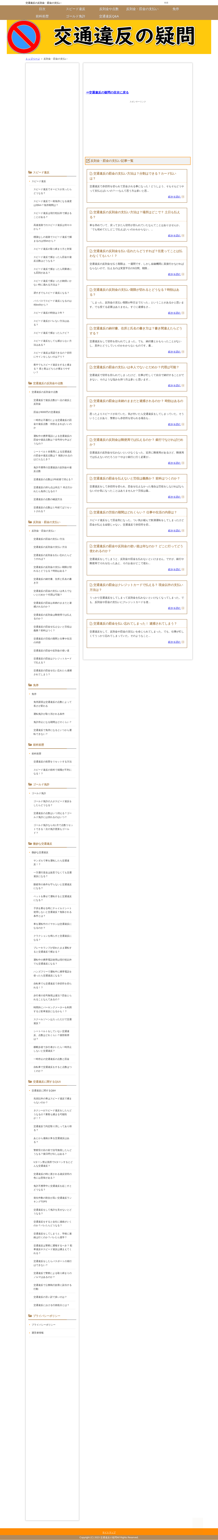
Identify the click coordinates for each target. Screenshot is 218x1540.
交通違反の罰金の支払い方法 (49, 539)
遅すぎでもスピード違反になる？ (51, 292)
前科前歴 (42, 16)
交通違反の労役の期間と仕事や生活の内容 (53, 640)
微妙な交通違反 (40, 852)
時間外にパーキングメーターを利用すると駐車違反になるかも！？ (53, 1009)
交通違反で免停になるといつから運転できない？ (53, 732)
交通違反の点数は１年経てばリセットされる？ (53, 509)
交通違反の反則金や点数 (45, 392)
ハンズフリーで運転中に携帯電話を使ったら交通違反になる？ (53, 973)
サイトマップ (109, 1532)
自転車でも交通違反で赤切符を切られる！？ (53, 985)
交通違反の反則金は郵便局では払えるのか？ (53, 616)
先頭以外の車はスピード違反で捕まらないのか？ (53, 1100)
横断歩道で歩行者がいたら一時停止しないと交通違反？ (53, 1049)
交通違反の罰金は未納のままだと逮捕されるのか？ (53, 604)
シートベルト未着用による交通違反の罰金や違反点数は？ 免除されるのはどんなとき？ (53, 455)
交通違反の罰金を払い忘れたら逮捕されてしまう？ (53, 672)
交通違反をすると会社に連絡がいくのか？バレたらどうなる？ (53, 1223)
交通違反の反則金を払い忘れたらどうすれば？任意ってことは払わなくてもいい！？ (136, 253)
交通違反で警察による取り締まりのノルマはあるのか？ (53, 1275)
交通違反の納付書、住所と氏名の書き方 (53, 581)
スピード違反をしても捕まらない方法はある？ (53, 342)
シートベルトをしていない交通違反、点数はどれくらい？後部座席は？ (51, 1035)
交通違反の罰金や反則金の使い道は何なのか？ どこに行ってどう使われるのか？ (136, 549)
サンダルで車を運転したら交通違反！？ (51, 862)
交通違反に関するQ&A (44, 1090)
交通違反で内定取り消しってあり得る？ (53, 1128)
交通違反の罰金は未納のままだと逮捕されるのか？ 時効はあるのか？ (136, 404)
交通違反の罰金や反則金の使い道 (51, 650)
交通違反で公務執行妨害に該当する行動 (53, 1287)
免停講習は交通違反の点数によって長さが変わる (53, 704)
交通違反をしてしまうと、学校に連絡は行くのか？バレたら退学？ (53, 1235)
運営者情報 (38, 1332)
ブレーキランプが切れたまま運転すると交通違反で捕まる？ (53, 949)
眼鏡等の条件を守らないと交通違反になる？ (53, 886)
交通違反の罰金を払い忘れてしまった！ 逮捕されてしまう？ (135, 624)
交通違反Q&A (109, 16)
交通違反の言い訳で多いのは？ (50, 1297)
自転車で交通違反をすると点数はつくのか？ (53, 1069)
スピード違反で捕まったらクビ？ (51, 332)
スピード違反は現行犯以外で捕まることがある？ (53, 215)
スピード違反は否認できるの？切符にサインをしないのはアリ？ (53, 354)
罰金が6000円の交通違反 (47, 412)
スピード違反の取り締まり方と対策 (53, 248)
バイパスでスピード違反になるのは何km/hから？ (53, 302)
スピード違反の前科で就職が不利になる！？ (53, 771)
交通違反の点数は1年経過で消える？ (53, 479)
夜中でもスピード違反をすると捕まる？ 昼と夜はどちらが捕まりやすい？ (53, 368)
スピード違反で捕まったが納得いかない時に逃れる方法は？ (53, 283)
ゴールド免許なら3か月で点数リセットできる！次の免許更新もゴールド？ (53, 829)
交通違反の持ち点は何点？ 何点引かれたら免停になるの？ (53, 489)
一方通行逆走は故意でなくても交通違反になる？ (53, 874)
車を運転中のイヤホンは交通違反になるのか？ (53, 926)
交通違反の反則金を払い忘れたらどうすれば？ (53, 557)
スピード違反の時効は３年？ (49, 312)
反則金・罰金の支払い (142, 9)
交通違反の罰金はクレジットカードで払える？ (53, 660)
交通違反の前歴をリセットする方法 (53, 761)
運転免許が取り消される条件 (49, 714)
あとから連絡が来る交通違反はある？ (51, 1140)
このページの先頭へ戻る (187, 1527)
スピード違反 (75, 9)
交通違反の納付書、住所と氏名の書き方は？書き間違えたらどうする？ (136, 331)
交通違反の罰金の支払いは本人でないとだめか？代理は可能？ (136, 367)
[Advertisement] (138, 75)
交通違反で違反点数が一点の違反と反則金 (53, 402)
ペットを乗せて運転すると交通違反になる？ (53, 898)
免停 (176, 9)
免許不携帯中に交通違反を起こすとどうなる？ (53, 1188)
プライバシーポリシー (44, 1324)
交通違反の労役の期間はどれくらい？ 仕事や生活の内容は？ (135, 512)
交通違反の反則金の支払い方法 (50, 547)
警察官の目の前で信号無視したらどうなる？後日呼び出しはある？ (53, 1152)
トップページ (33, 58)
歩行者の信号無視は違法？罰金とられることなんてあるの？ (53, 997)
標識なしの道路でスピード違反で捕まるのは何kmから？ (53, 239)
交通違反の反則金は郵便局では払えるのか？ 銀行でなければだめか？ (136, 442)
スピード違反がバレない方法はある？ (51, 323)
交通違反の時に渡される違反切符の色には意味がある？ (53, 1176)
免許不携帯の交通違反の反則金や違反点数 (53, 469)
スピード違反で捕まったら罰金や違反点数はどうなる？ (53, 259)
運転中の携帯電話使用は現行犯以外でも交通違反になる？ (53, 961)
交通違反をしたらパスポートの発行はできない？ (53, 1263)
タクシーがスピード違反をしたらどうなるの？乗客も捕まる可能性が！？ (53, 1114)
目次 (42, 9)
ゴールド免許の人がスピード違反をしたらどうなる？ (53, 803)
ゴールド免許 (75, 16)
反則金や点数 (109, 9)
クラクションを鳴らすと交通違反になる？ (53, 937)
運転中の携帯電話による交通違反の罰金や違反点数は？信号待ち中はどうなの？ (53, 440)
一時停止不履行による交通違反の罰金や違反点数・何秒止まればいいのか (53, 424)
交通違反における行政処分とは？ (51, 1305)
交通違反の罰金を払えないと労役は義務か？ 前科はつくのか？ (136, 479)
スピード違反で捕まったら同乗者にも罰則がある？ (53, 271)
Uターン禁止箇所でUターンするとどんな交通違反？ (53, 1164)
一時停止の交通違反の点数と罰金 (51, 1059)
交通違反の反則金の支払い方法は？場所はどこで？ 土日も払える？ (135, 215)
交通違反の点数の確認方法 (48, 499)
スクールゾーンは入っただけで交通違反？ (53, 1021)
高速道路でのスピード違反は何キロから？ (53, 227)
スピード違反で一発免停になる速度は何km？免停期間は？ (53, 203)
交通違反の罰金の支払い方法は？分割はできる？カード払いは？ (133, 176)
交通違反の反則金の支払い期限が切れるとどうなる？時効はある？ (134, 292)
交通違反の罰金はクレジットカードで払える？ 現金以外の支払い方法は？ (136, 588)
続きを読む (174, 197)
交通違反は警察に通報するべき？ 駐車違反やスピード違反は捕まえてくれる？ (53, 1249)
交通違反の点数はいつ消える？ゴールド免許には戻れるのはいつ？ (53, 815)
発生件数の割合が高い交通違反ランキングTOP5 (53, 1199)
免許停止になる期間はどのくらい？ (53, 722)
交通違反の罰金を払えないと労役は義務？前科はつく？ (53, 628)
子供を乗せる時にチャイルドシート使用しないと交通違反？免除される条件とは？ (53, 912)
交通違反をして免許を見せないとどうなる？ (53, 1211)
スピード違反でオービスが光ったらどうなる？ (53, 191)
